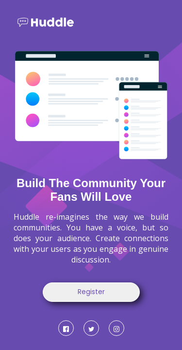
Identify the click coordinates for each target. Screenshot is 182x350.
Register (91, 292)
